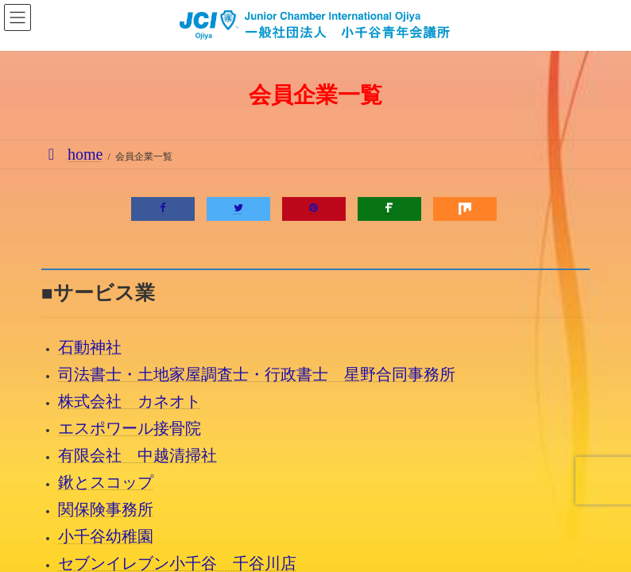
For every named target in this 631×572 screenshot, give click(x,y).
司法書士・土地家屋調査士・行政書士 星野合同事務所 (256, 374)
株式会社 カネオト (129, 401)
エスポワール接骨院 (129, 428)
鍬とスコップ (105, 482)
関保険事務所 (105, 509)
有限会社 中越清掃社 (137, 455)
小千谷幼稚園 (105, 536)
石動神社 (90, 347)
